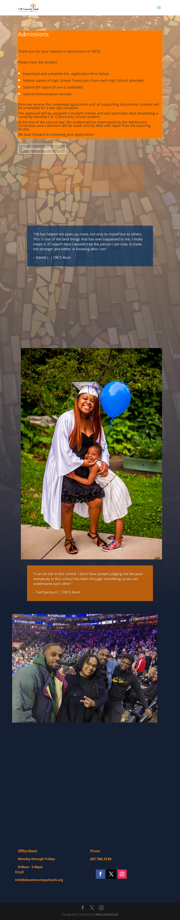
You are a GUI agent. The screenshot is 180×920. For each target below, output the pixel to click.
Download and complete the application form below (66, 73)
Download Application (42, 148)
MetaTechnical (106, 914)
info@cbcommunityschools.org (39, 880)
